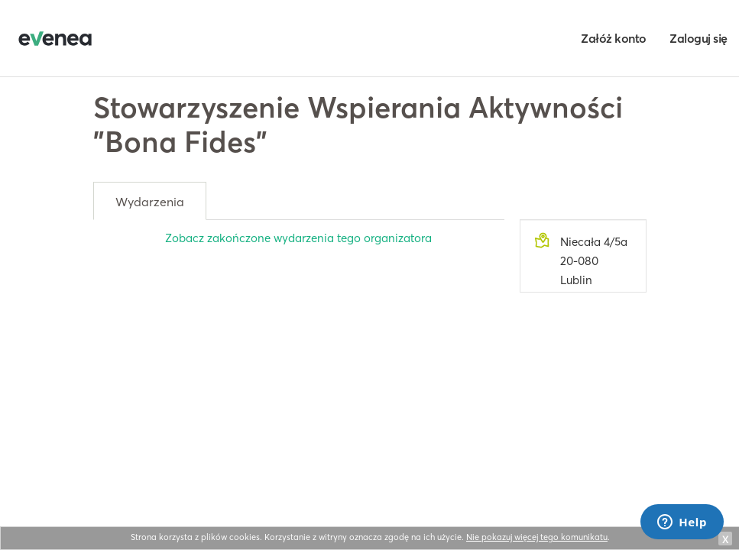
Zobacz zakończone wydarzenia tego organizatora (298, 238)
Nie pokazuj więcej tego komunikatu (537, 537)
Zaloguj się (698, 38)
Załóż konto (614, 38)
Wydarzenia (149, 201)
